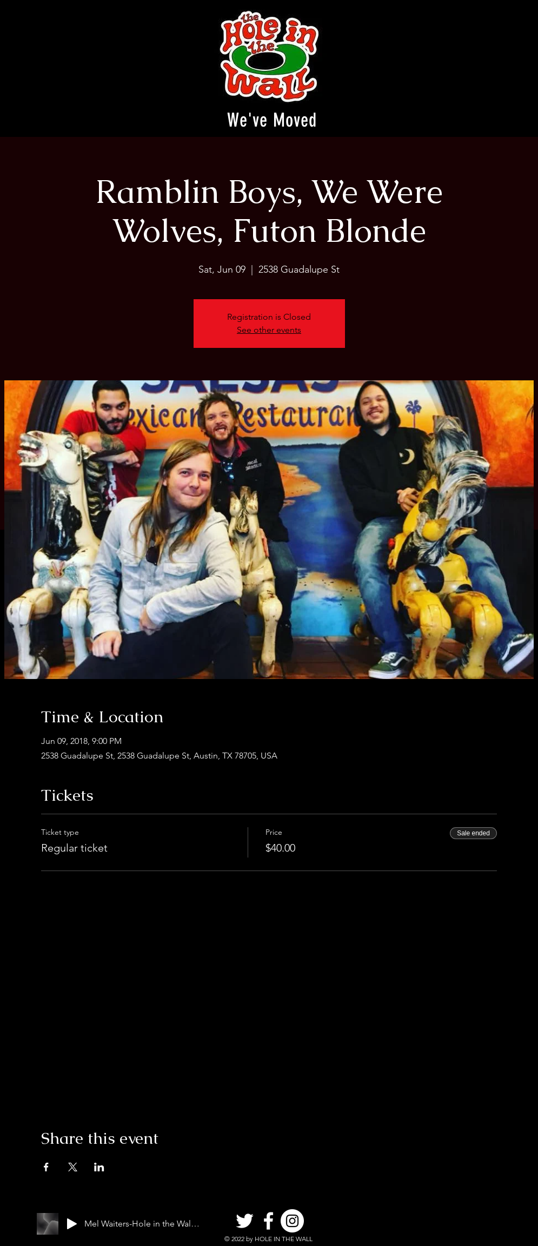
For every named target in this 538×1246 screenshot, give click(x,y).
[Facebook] (268, 1220)
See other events (269, 330)
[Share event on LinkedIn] (99, 1167)
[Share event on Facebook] (46, 1167)
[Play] (72, 1223)
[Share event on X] (73, 1167)
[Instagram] (292, 1220)
